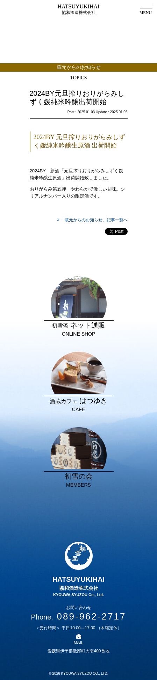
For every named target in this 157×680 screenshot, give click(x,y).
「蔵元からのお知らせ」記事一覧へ (94, 219)
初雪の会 (79, 458)
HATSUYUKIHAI (79, 9)
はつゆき (79, 382)
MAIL (78, 642)
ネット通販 (79, 307)
